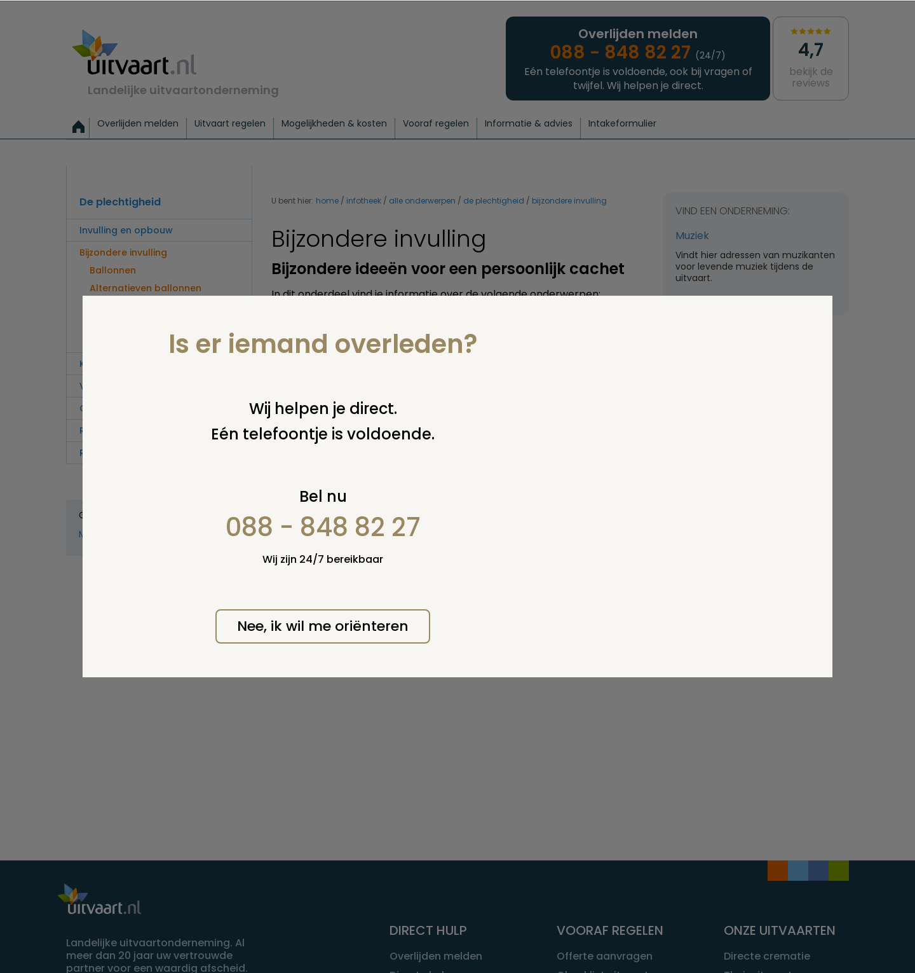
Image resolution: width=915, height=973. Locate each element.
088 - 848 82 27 (323, 527)
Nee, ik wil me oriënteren (323, 626)
